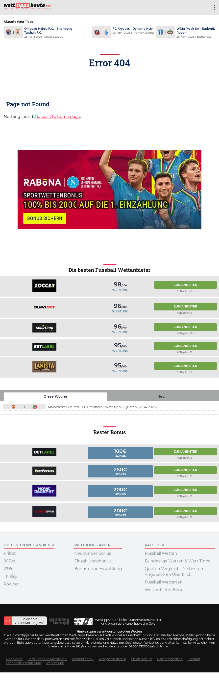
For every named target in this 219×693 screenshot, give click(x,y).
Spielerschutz (141, 659)
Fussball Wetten (161, 553)
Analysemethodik (112, 659)
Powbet (11, 584)
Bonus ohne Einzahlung (98, 568)
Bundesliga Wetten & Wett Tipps (177, 561)
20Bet (10, 561)
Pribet (10, 553)
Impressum (55, 663)
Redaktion (14, 659)
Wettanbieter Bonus (165, 589)
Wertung (120, 290)
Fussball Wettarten (164, 582)
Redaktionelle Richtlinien (47, 659)
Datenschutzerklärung (23, 663)
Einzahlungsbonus (92, 561)
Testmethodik (83, 659)
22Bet (9, 568)
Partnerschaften (170, 659)
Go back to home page (57, 116)
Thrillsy (10, 576)
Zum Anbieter (185, 285)
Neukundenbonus (92, 553)
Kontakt (194, 659)
